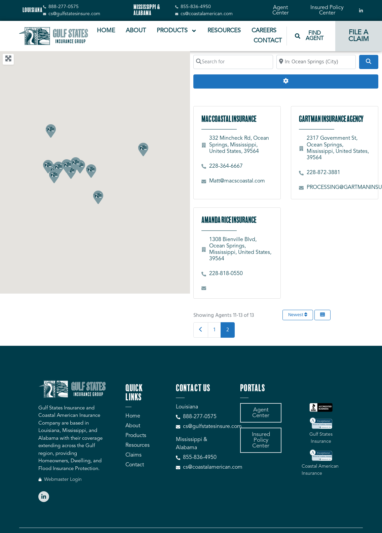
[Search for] (233, 62)
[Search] (368, 62)
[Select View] (322, 315)
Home (106, 31)
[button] (90, 170)
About (136, 31)
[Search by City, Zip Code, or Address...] (316, 62)
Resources (224, 31)
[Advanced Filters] (285, 81)
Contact (268, 41)
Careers (264, 31)
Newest (297, 315)
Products (177, 31)
